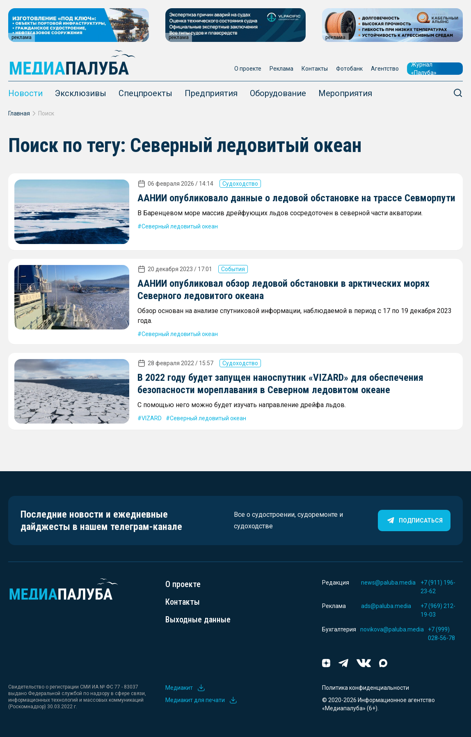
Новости (25, 93)
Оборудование (278, 93)
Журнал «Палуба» (424, 68)
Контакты (315, 68)
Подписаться (414, 520)
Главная (19, 113)
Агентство (385, 68)
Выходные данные (198, 619)
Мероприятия (345, 93)
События (233, 269)
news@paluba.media (388, 582)
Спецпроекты (145, 93)
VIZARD (152, 418)
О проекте (247, 68)
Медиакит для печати (201, 700)
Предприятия (211, 93)
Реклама (281, 68)
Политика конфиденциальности (365, 687)
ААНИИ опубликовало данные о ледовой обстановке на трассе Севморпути (296, 198)
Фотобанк (349, 68)
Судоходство (240, 183)
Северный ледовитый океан (180, 226)
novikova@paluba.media (392, 629)
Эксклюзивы (80, 93)
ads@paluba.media (386, 606)
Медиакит (185, 688)
